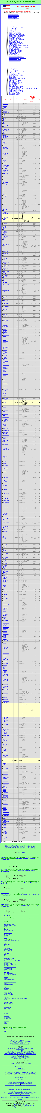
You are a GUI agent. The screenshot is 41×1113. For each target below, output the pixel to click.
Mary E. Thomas (4, 750)
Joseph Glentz (6, 306)
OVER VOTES (6, 582)
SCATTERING (5, 634)
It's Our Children (7, 965)
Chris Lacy (5, 461)
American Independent (8, 949)
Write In (4, 818)
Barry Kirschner (6, 430)
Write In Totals (5, 817)
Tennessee (22, 848)
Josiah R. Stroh (6, 735)
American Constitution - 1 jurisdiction (15, 50)
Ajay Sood (5, 697)
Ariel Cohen (5, 223)
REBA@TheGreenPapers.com (20, 1104)
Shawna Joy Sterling (5, 721)
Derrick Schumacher (5, 659)
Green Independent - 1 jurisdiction (15, 60)
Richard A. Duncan (5, 259)
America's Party (7, 944)
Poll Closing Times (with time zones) (20, 1058)
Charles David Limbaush (5, 483)
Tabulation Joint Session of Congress (27, 1048)
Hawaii (20, 844)
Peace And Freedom (8, 985)
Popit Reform (6, 987)
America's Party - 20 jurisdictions (15, 22)
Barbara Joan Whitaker (5, 800)
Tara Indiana (5, 355)
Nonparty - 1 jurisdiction (13, 77)
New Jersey (28, 846)
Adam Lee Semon (5, 666)
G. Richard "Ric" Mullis (5, 573)
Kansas (34, 844)
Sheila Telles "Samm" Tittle (5, 756)
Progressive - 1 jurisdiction (13, 84)
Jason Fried (5, 296)
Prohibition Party (7, 989)
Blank (4, 139)
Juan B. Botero (6, 149)
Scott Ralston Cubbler (5, 237)
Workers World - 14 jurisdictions (14, 26)
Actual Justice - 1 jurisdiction (14, 48)
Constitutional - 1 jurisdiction (14, 55)
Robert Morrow (6, 563)
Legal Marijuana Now (8, 970)
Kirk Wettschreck (5, 795)
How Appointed (19, 858)
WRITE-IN (5, 787)
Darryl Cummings (5, 239)
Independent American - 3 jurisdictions (16, 36)
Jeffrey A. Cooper (5, 229)
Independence (7, 962)
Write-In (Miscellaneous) (6, 821)
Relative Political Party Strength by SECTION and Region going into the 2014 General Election (20, 1085)
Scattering (5, 639)
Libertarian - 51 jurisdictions (13, 14)
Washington (5, 893)
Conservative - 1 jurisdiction (14, 54)
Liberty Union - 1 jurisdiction (14, 65)
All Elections (12, 1063)
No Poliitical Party (7, 1018)
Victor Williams (6, 812)
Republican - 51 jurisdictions (13, 15)
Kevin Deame (5, 251)
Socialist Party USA (8, 993)
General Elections (28, 1063)
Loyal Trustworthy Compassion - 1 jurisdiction (17, 66)
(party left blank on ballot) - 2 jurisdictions (16, 39)
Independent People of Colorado (10, 964)
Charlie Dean (5, 253)
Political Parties (6, 916)
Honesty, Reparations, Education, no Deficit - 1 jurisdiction (19, 62)
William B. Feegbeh (5, 277)
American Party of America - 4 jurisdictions (16, 34)
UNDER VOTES (4, 766)
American (6, 945)
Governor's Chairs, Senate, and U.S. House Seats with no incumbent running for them (20, 1073)
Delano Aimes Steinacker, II (5, 718)
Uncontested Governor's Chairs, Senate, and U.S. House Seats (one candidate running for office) (20, 1074)
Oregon (28, 847)
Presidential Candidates (21, 852)
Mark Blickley (5, 140)
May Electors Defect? (20, 1050)
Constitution (6, 929)
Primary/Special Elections (19, 1063)
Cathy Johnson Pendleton (6, 399)
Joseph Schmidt (4, 643)
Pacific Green (6, 936)
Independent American (8, 963)
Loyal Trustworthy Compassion (10, 974)
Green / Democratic (8, 959)
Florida (13, 844)
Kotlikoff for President (8, 969)
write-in (4, 839)
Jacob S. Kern (5, 428)
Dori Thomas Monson (5, 551)
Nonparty (6, 1023)
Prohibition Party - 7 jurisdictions (15, 30)
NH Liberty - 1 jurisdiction (13, 69)
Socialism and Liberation (8, 984)
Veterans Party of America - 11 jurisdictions (17, 28)
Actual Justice (6, 941)
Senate (21, 1066)
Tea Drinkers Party (7, 997)
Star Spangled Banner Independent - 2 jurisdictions (18, 45)
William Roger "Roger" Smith (5, 685)
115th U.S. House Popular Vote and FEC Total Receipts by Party (20, 1043)
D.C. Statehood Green (8, 930)
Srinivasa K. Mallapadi (5, 514)
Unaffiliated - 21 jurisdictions (13, 21)
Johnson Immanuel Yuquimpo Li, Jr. (5, 472)
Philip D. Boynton (4, 161)
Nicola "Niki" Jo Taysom (6, 745)
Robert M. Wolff (6, 815)
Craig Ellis (5, 273)
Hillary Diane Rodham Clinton (5, 218)
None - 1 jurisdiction (12, 76)
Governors (17, 1066)
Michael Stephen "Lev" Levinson (5, 468)
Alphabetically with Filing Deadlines (23, 1056)
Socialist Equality (7, 992)
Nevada (18, 846)
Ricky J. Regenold (5, 618)
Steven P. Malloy (5, 516)
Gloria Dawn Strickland (5, 733)
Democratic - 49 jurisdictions (13, 16)
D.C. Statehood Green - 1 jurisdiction (15, 56)
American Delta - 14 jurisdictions (15, 25)
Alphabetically (13, 1056)
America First (6, 943)
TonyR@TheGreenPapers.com (27, 1105)
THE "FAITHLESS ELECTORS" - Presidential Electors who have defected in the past (20, 1049)
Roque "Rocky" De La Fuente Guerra (6, 245)
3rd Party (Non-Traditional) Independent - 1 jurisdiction (19, 47)
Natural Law (6, 978)
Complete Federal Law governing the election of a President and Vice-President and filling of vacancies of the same (20, 1097)
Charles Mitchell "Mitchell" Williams (5, 809)
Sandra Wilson (6, 814)
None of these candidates (5, 581)
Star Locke (5, 489)
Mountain (6, 977)
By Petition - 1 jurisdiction (13, 53)
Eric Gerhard (5, 300)
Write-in (4, 827)
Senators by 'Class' (20, 1068)
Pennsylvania (32, 847)
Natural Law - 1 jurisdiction (13, 70)
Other (4, 592)
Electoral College (27, 1060)
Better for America (7, 954)
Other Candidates (7, 1024)
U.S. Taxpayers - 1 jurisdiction (14, 89)
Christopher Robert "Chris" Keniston (5, 420)
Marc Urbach (5, 770)
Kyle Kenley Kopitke (5, 441)
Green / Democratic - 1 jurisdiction (15, 59)
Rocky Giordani (6, 303)
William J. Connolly (5, 227)
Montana (10, 846)
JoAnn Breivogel (5, 163)
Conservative (6, 955)
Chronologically (13, 1057)
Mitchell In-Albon (5, 353)
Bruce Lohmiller (6, 493)
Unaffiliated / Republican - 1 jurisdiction (16, 91)
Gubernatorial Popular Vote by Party (20, 1042)
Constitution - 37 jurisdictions (13, 18)
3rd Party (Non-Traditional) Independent (11, 940)
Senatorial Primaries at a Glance (27, 1070)
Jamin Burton (5, 187)
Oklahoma (24, 847)
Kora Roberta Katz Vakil (5, 775)
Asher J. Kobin (6, 435)
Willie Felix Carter (5, 198)
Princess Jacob (6, 365)
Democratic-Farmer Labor (9, 924)
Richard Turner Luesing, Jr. (6, 496)
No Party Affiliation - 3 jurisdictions (15, 38)
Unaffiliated (6, 1026)
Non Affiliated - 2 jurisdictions (14, 44)
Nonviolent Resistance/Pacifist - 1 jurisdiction (17, 78)
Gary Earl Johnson (5, 403)
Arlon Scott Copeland (5, 232)
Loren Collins (5, 224)
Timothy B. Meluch (5, 545)
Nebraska (14, 846)
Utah (28, 848)
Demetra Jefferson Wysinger (5, 832)
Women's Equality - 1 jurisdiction (15, 93)
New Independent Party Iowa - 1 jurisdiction (17, 71)
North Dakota (17, 847)
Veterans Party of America (9, 1003)
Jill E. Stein (5, 710)
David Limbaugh (5, 481)
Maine (13, 845)
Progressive (6, 988)
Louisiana (9, 845)
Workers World (7, 1008)
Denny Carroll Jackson (5, 362)
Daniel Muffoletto (5, 568)
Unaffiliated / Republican (8, 1002)
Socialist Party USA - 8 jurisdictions (15, 29)
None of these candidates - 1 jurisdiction (16, 75)
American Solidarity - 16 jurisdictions (15, 24)
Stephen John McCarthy (5, 529)
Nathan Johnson (4, 407)
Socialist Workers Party (8, 994)
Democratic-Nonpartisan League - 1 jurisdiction (17, 58)
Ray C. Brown (5, 173)
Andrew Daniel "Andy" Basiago (6, 130)
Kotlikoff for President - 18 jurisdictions (16, 23)
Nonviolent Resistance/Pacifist (10, 982)
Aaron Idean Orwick (5, 589)
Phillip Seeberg (6, 663)
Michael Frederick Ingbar (5, 358)
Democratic (6, 922)
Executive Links (20, 850)
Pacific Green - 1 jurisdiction (14, 81)
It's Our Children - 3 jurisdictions (14, 37)
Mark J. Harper (6, 316)
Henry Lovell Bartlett (5, 126)
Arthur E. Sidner (4, 668)
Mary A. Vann (5, 781)
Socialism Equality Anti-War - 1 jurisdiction (16, 86)
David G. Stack (6, 701)
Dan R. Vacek (5, 772)
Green (5, 931)
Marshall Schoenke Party (9, 975)
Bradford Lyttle (6, 500)
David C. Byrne (6, 190)
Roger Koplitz (5, 444)
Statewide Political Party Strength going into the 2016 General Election (20, 1082)
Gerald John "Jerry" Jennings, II (5, 375)
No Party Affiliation (7, 1017)
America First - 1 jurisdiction (14, 49)
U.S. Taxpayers (7, 999)
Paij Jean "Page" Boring (5, 148)
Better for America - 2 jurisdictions (15, 41)
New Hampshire (22, 846)
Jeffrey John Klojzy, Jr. (5, 433)
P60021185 (23, 876)
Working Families (7, 1009)
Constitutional (6, 957)
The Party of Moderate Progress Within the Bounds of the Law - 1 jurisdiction (23, 88)
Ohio (21, 847)
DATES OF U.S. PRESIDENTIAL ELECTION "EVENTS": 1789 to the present (20, 1051)
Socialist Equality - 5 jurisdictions (15, 33)
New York (7, 847)
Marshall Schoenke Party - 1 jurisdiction (16, 67)
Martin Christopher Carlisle (5, 195)
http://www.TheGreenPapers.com (21, 1106)
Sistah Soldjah (6, 689)
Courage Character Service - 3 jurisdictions (17, 35)
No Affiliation (6, 1016)
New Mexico (33, 846)
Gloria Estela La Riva (5, 457)
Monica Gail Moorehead (5, 554)
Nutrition (5, 983)
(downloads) (20, 1099)
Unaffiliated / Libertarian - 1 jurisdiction (16, 90)
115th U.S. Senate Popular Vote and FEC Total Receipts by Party (20, 1041)
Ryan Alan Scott (5, 661)
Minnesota (30, 845)
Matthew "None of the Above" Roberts (6, 628)
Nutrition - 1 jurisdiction (13, 79)
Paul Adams (5, 104)
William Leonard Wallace (4, 790)
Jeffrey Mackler (6, 502)
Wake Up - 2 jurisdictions (13, 46)
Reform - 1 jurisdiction (13, 85)
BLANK (4, 118)
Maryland (16, 845)
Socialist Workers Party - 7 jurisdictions (16, 31)
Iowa (31, 844)
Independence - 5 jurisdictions (14, 32)
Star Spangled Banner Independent (10, 995)
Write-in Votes (5, 825)
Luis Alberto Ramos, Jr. (5, 615)
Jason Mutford (5, 575)
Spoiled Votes (5, 699)
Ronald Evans (5, 275)
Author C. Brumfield (5, 179)
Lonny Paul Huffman (5, 351)
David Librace (5, 477)
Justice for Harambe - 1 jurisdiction (15, 64)
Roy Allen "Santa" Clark (5, 213)
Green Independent (8, 933)
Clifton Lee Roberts (5, 625)
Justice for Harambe (8, 968)
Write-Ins (4, 824)
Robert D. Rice (6, 623)
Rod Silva (5, 670)
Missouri (6, 846)
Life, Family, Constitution (8, 973)
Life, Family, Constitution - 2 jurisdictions (16, 43)
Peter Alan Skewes (5, 672)
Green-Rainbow (7, 934)
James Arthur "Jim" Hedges (5, 326)
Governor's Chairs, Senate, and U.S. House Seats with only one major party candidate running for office (20, 1075)
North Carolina (11, 847)
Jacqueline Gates (5, 298)
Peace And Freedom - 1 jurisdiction (15, 82)
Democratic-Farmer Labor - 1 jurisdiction (16, 57)
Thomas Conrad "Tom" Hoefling (5, 341)
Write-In (4, 822)
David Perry (5, 607)
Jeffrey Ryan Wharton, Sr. (5, 797)
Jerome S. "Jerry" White (5, 804)
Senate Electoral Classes (20, 1080)
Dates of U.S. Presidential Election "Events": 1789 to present (20, 1095)
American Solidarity (8, 952)
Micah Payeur (5, 598)
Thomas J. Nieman (5, 578)
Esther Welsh (5, 792)
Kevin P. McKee (6, 531)
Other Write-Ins (6, 591)
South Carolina (11, 848)
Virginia (35, 848)
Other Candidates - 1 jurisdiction (15, 80)
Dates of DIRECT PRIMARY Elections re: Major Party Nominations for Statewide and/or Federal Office (20, 1092)
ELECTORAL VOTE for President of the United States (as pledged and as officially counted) (20, 1053)
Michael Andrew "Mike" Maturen (6, 522)
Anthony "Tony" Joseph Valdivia (6, 778)
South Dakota (17, 848)
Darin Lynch (5, 498)
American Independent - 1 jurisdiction (15, 51)
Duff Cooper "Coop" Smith (5, 675)
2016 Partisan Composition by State (20, 1077)
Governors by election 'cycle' (20, 1069)
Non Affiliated (6, 1021)
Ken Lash (5, 463)
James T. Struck (4, 737)
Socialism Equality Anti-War (9, 990)
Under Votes (5, 768)
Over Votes (5, 594)
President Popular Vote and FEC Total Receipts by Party (20, 1040)
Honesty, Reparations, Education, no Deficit (12, 960)
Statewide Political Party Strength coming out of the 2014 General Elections (20, 1083)
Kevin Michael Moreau (5, 558)
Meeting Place (25, 858)
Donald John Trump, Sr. (5, 760)
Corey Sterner (5, 724)
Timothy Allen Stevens (5, 727)
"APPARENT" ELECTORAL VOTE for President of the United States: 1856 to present (20, 1052)
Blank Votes (5, 137)
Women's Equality (7, 1007)
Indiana (28, 844)
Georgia (16, 844)
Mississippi (34, 845)
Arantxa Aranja (6, 112)
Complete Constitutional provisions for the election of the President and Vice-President (20, 1096)
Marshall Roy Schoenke (5, 648)
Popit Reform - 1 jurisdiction (14, 83)
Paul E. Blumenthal (5, 143)
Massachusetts (21, 845)
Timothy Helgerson (5, 330)
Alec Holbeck (5, 346)
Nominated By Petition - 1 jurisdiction (15, 74)
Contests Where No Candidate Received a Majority (20, 1044)
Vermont (31, 848)
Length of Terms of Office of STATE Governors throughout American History (20, 1093)
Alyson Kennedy (4, 425)
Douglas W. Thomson (5, 752)
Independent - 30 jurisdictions (13, 20)
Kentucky (5, 845)
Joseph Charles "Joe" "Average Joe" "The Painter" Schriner (6, 655)
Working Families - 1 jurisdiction (14, 94)
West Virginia (5, 904)
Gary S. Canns (6, 192)
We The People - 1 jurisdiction (14, 92)
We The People (7, 1006)
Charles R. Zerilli (5, 835)
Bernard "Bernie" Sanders (4, 636)
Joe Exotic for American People (10, 967)
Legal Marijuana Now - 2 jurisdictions (15, 42)
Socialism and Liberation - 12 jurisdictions (16, 27)
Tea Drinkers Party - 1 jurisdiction (15, 87)
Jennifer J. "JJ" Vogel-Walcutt (6, 784)
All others (5, 106)
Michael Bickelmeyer (5, 136)
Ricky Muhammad (5, 571)
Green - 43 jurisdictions (12, 17)
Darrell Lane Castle (5, 204)
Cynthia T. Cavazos (5, 210)
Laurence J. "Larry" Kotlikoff (6, 449)
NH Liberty (6, 980)
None (5, 1022)
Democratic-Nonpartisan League (10, 925)
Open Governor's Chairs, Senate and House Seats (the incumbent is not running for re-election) (20, 1072)
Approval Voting (7, 953)
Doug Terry (5, 747)
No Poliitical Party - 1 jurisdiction (15, 73)
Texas (26, 848)
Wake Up (6, 1004)
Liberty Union (6, 972)
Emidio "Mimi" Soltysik (5, 694)
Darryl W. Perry (6, 604)
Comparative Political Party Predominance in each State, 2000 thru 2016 (20, 1089)
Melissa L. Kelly (6, 417)
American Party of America (9, 950)
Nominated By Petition (8, 1019)
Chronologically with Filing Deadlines (24, 1057)
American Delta (7, 948)
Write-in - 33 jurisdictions (12, 19)
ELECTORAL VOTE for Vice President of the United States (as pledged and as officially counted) (20, 1054)
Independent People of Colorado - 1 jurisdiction (17, 63)
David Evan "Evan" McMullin (5, 537)
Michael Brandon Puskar (4, 612)
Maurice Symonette (5, 740)
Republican (6, 926)
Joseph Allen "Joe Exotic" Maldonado (5, 507)
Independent (6, 1014)
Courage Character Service (9, 958)
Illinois (25, 844)
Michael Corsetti (4, 234)
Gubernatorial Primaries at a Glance (14, 1070)
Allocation (20, 1047)
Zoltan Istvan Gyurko (5, 315)
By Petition (6, 1013)
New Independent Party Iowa (9, 979)
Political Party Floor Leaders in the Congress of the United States (20, 1091)
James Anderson (5, 111)
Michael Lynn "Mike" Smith (5, 680)
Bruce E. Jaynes (4, 371)
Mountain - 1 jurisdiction (13, 68)
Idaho (23, 844)
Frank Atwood (5, 116)
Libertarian (6, 935)
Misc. (4, 549)
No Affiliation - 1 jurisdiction (14, 72)
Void (4, 786)
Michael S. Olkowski (5, 586)
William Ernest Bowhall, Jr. (6, 154)
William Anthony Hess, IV (6, 332)
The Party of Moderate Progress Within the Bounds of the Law (15, 998)
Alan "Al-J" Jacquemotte (5, 368)
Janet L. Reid (5, 620)
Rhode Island (6, 848)
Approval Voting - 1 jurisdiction (14, 52)
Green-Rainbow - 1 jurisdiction (14, 61)
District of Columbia (8, 844)
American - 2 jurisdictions (13, 40)
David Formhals (6, 284)
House (24, 1066)
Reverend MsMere (5, 566)
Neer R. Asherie (4, 115)
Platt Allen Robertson (5, 632)
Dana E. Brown (6, 168)
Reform (5, 938)
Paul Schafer (5, 640)
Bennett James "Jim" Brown (6, 166)
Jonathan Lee (5, 465)
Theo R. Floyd (5, 282)
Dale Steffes (5, 702)
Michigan (25, 845)
